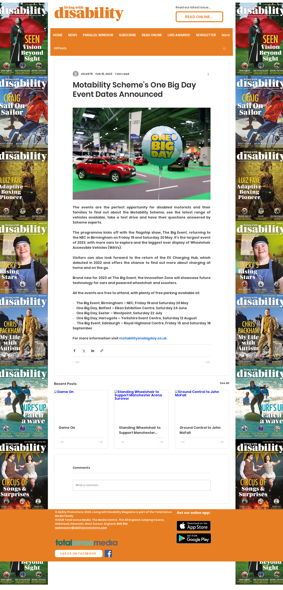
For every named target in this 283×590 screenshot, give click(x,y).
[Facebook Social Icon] (108, 553)
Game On (67, 427)
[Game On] (81, 405)
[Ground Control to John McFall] (202, 405)
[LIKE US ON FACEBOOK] (78, 553)
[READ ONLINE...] (199, 16)
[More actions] (208, 74)
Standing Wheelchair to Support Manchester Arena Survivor (140, 430)
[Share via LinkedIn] (92, 350)
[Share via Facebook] (74, 350)
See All (224, 383)
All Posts (60, 48)
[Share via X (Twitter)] (83, 350)
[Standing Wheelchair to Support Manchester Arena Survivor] (141, 405)
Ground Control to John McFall (200, 430)
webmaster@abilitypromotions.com (81, 528)
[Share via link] (102, 350)
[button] (224, 48)
